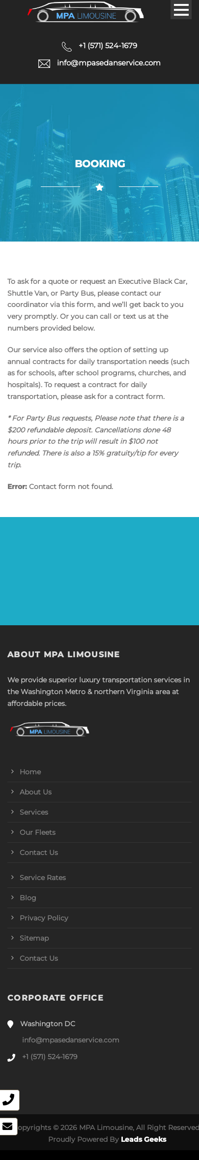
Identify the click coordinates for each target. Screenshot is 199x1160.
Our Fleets (38, 832)
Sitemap (34, 938)
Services (34, 812)
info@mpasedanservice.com (70, 1040)
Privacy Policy (44, 918)
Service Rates (43, 877)
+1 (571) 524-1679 (50, 1056)
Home (30, 771)
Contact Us (39, 852)
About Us (36, 792)
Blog (28, 897)
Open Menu (181, 9)
